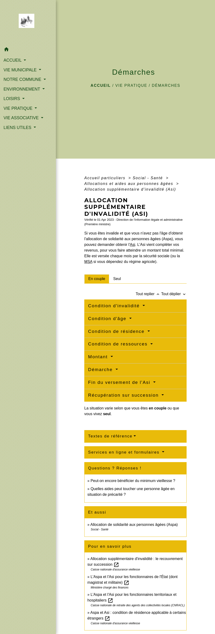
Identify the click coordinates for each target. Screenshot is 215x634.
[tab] (96, 278)
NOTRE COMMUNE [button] (23, 79)
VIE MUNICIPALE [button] (21, 70)
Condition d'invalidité (114, 305)
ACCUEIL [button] (13, 60)
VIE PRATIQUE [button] (19, 108)
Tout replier (148, 294)
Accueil (101, 85)
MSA (88, 262)
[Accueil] (28, 22)
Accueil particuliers (105, 178)
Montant (98, 356)
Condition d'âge (108, 318)
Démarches (166, 85)
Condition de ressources (118, 343)
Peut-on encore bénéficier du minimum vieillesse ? (132, 481)
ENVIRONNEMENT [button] (22, 89)
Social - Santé (148, 178)
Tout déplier (174, 294)
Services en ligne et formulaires (124, 452)
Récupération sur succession (124, 395)
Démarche (101, 369)
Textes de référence (110, 436)
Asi (132, 245)
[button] (28, 50)
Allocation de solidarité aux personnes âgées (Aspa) (134, 525)
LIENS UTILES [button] (18, 127)
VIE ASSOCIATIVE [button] (22, 117)
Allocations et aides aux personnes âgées (129, 184)
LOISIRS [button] (12, 98)
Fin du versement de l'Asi (120, 382)
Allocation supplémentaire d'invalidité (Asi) (130, 189)
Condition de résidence (117, 331)
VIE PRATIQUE (131, 85)
